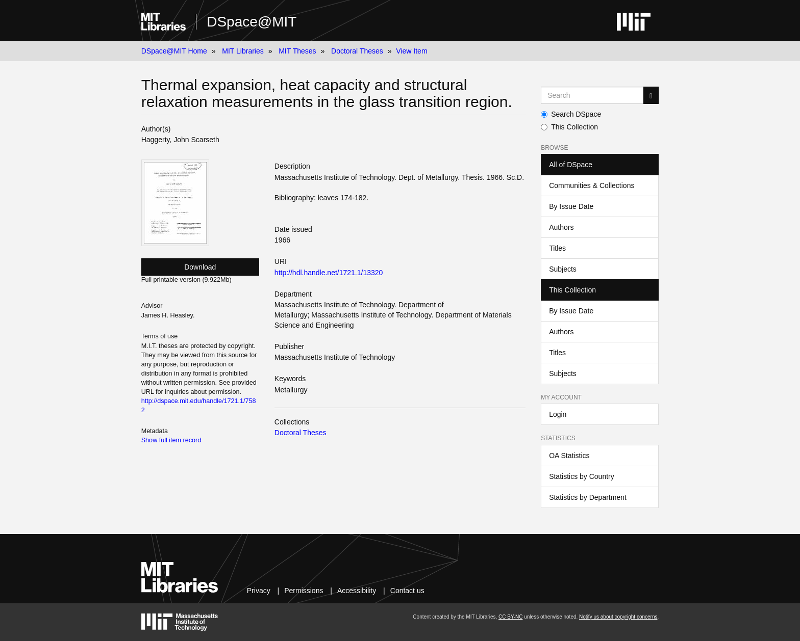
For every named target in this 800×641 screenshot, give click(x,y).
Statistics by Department (588, 497)
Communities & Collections (591, 185)
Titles (557, 248)
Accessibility (356, 590)
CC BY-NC (510, 617)
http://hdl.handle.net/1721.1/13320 (328, 273)
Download (200, 267)
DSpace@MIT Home (174, 51)
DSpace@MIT (251, 22)
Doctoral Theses (357, 51)
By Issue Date (571, 206)
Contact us (407, 590)
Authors (561, 227)
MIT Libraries (242, 51)
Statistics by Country (581, 476)
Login (557, 414)
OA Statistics (569, 455)
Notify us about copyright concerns (618, 617)
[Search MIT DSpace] (592, 95)
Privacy (258, 590)
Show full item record (171, 440)
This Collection (569, 127)
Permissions (303, 590)
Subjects (563, 269)
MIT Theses (297, 51)
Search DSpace (571, 114)
